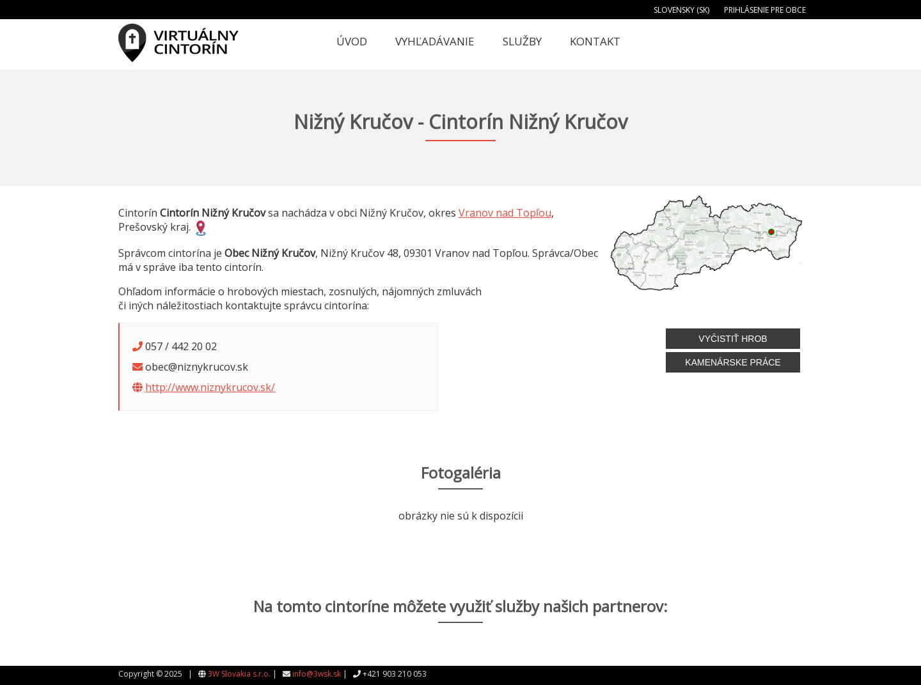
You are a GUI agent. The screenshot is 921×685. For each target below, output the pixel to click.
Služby (522, 41)
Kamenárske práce (732, 362)
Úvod (351, 41)
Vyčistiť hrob (732, 339)
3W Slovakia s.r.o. (239, 673)
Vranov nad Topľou (505, 213)
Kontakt (595, 41)
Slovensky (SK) (681, 9)
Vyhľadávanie (435, 41)
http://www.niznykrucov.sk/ (210, 387)
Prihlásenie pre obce (765, 9)
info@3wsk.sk (316, 673)
